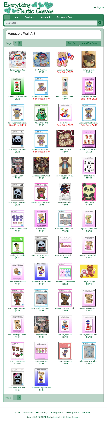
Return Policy (42, 412)
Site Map (86, 412)
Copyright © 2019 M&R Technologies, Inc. (44, 417)
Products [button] (30, 17)
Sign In (99, 7)
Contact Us (28, 412)
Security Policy (72, 412)
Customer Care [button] (64, 17)
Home (17, 17)
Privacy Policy (57, 412)
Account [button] (45, 17)
